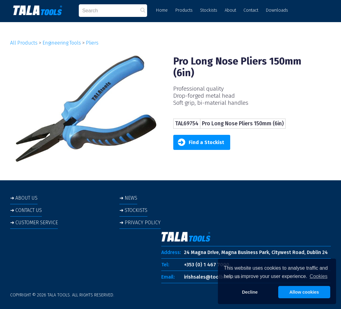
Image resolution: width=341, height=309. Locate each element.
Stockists (208, 10)
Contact (250, 10)
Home (162, 10)
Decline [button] (250, 292)
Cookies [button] (318, 276)
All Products (24, 43)
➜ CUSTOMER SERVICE (34, 222)
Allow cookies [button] (304, 292)
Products (184, 10)
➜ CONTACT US (26, 210)
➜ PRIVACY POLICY (140, 222)
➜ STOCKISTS (133, 210)
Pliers (92, 43)
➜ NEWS (128, 198)
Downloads (277, 10)
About (230, 10)
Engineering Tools (61, 43)
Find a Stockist (201, 142)
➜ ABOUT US (24, 198)
